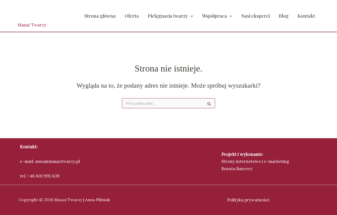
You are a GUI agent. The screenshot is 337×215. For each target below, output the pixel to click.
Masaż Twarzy (31, 25)
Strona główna (100, 16)
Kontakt (306, 16)
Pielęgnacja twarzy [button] (170, 16)
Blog (284, 16)
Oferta (132, 16)
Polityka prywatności (248, 199)
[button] (190, 16)
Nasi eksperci (255, 16)
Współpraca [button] (217, 16)
